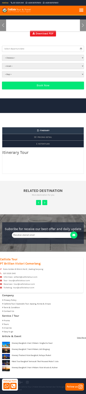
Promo (6, 320)
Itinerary (43, 130)
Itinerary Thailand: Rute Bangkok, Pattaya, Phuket (31, 355)
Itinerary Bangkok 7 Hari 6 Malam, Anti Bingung (31, 349)
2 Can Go (7, 328)
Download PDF (43, 33)
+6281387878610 (33, 3)
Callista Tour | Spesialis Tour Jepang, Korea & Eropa (26, 304)
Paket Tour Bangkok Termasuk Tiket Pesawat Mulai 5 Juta (35, 361)
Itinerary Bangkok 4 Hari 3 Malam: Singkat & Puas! (32, 343)
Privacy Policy (9, 300)
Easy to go (7, 331)
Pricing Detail (43, 137)
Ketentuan (43, 144)
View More (81, 338)
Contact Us (8, 311)
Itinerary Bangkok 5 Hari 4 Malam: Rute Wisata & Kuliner (35, 367)
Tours (5, 324)
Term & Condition (11, 307)
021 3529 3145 (17, 3)
